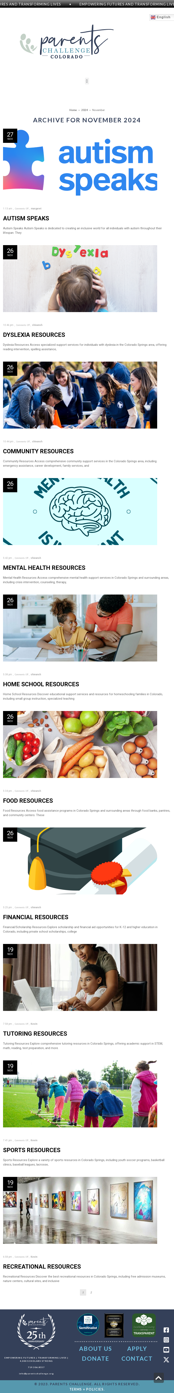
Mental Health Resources (44, 567)
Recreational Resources (42, 1266)
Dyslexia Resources (34, 334)
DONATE (95, 1358)
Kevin (34, 1023)
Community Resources (38, 451)
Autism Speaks (26, 218)
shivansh (37, 325)
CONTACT (137, 1358)
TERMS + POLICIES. (87, 1389)
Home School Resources (41, 684)
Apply (137, 1348)
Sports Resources (31, 1150)
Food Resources (28, 800)
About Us (95, 1348)
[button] (87, 81)
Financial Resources (35, 917)
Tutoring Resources (35, 1033)
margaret (36, 208)
